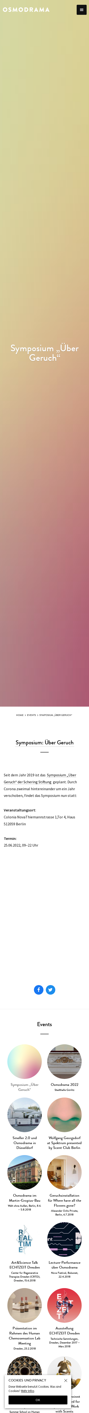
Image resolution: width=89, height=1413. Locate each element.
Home (19, 715)
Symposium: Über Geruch (45, 742)
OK (38, 1400)
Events (31, 715)
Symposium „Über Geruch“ (55, 715)
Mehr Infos (27, 1391)
